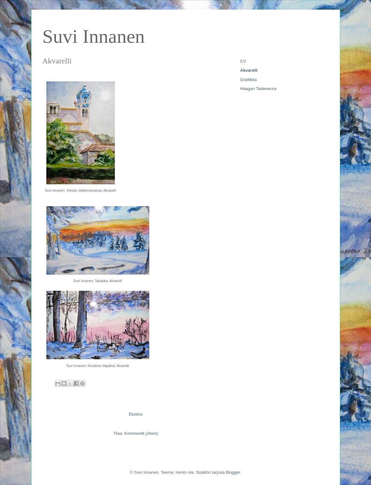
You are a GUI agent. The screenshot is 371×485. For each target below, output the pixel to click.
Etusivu (136, 414)
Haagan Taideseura (258, 88)
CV (243, 61)
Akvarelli (249, 70)
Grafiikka (248, 79)
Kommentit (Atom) (141, 433)
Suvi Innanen (93, 36)
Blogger (233, 472)
